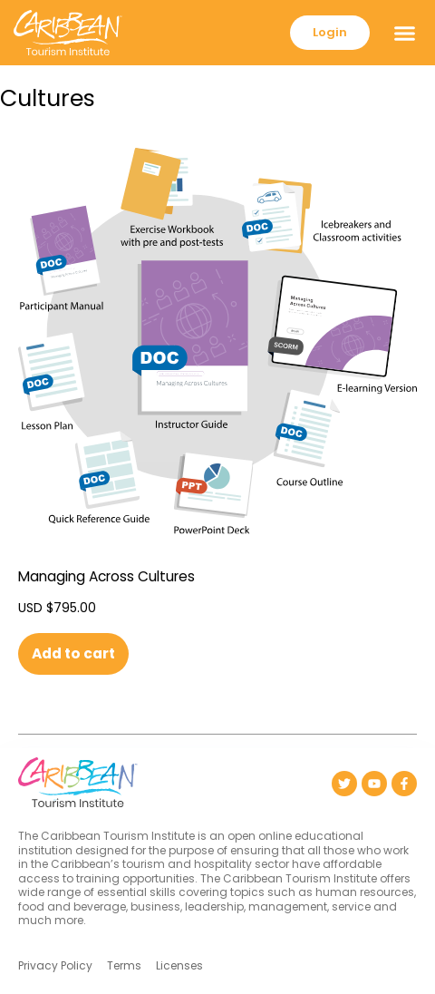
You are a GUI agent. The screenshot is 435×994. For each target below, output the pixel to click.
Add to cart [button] (73, 653)
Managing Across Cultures (106, 576)
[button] (405, 32)
